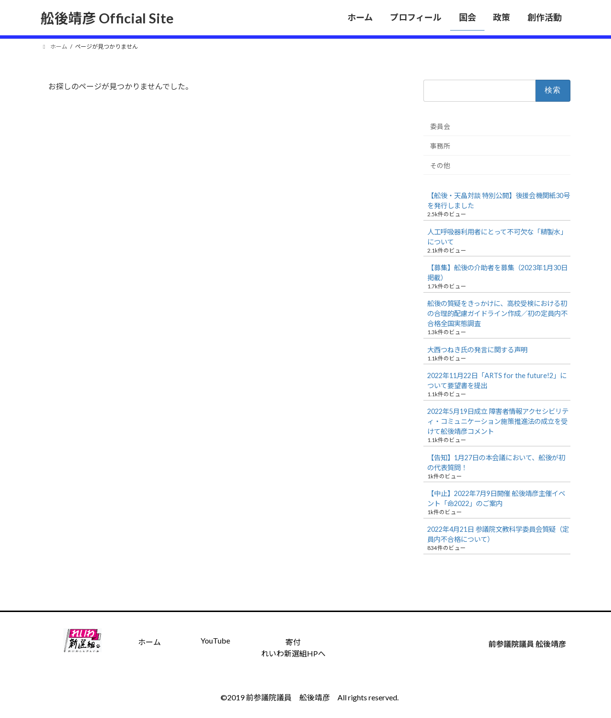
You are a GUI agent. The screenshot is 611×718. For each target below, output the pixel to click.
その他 (440, 165)
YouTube (215, 640)
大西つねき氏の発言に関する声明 (477, 350)
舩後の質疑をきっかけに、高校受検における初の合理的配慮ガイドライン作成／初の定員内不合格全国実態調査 (497, 313)
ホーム (149, 641)
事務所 (440, 146)
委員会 (440, 126)
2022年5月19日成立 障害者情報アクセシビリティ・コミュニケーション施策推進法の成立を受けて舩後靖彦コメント (498, 421)
